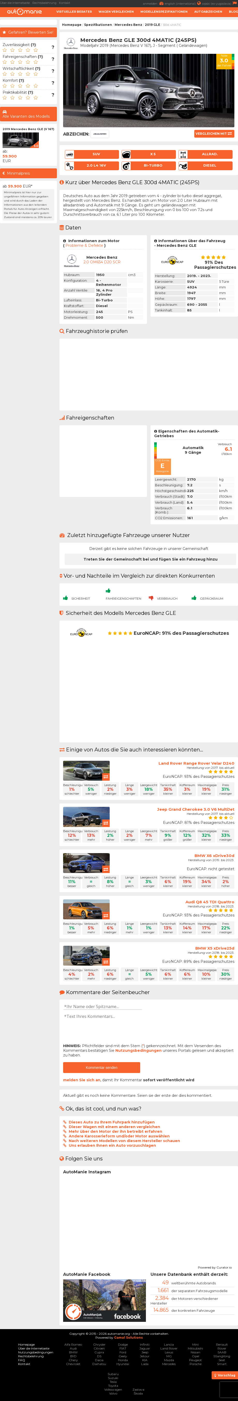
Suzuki (113, 1378)
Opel (195, 1356)
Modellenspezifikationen (164, 11)
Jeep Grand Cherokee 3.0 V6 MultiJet (195, 809)
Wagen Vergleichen (116, 11)
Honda (123, 1360)
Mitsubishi (195, 1348)
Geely (123, 1356)
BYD (73, 1356)
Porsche (196, 1364)
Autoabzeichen (208, 11)
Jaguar (144, 1348)
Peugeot (195, 1360)
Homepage (71, 25)
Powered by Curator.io (215, 1266)
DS (99, 1356)
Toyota (113, 1386)
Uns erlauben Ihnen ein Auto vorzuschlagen (112, 1145)
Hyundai (122, 1364)
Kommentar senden (101, 1067)
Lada (144, 1364)
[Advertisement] (28, 303)
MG (169, 1356)
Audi (73, 1348)
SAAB (222, 1352)
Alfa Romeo (73, 1344)
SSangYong (221, 1356)
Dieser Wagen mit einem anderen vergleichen (114, 1126)
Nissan (195, 1352)
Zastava (138, 1389)
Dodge (123, 1344)
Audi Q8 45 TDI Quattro (209, 901)
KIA (144, 1360)
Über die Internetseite (15, 3)
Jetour (145, 1356)
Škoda (138, 1393)
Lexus (169, 1352)
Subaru (113, 1374)
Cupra (99, 1352)
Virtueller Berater (74, 11)
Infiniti (145, 1344)
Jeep (145, 1352)
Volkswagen (113, 1389)
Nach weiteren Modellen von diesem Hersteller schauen (124, 1140)
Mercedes (169, 1364)
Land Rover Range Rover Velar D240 (196, 763)
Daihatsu (99, 1364)
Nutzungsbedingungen (138, 1050)
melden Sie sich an (81, 1080)
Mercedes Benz (128, 25)
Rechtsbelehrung (44, 3)
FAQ (21, 1360)
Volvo (113, 1393)
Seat (222, 1360)
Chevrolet (73, 1364)
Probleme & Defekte (84, 245)
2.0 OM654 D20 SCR (102, 262)
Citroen (99, 1348)
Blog (233, 11)
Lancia (169, 1344)
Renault (222, 1344)
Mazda (169, 1360)
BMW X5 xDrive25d (214, 948)
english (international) (183, 3)
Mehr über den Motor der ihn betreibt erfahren (115, 1131)
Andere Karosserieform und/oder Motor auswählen (119, 1136)
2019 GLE (152, 25)
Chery (73, 1360)
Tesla (113, 1382)
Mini (195, 1344)
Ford (123, 1352)
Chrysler (99, 1344)
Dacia (99, 1360)
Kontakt (64, 3)
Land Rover (168, 1348)
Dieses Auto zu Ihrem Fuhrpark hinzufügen (112, 1122)
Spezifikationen (98, 25)
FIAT (123, 1348)
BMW (73, 1352)
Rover (222, 1348)
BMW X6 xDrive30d (214, 855)
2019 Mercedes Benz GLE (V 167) (28, 129)
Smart (222, 1364)
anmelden (154, 3)
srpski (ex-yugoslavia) (220, 3)
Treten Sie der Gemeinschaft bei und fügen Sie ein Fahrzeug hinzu (151, 559)
